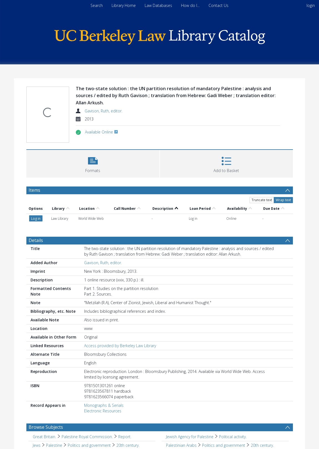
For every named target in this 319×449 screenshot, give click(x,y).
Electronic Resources (102, 410)
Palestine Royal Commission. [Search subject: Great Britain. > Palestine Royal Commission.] (87, 436)
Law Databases (158, 5)
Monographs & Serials (104, 405)
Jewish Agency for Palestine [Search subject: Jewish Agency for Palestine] (189, 436)
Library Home (124, 5)
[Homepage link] (159, 35)
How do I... (190, 5)
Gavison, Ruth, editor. (103, 110)
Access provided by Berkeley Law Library (120, 345)
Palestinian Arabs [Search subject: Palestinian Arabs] (181, 445)
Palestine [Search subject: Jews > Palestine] (54, 445)
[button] (92, 163)
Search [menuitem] (97, 5)
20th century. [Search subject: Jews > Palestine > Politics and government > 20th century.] (127, 445)
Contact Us (218, 5)
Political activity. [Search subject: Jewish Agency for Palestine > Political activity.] (233, 436)
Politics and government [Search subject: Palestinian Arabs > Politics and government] (223, 445)
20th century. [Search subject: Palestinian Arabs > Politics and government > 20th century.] (262, 445)
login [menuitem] (311, 5)
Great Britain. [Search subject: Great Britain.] (44, 436)
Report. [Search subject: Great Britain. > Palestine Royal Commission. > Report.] (124, 436)
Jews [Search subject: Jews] (37, 445)
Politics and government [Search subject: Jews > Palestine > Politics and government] (89, 445)
